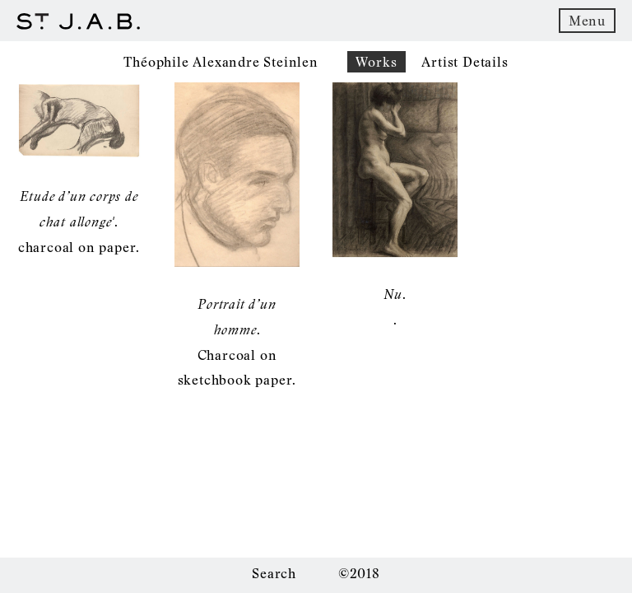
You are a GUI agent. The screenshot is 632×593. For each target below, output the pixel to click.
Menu (587, 20)
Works (376, 62)
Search (274, 573)
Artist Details (464, 62)
